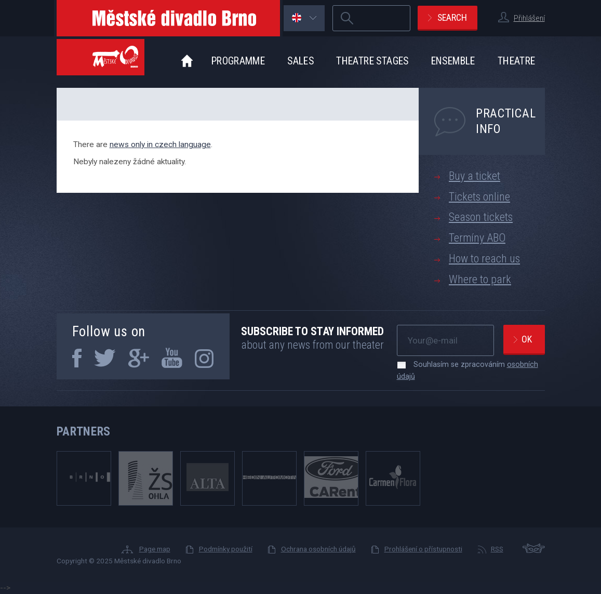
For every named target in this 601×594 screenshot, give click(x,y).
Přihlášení (529, 18)
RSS (497, 549)
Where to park (480, 279)
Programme (238, 61)
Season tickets (481, 216)
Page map (154, 549)
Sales (300, 61)
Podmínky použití (225, 549)
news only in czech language (160, 144)
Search (452, 17)
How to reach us (484, 258)
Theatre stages (372, 61)
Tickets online (479, 196)
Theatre (517, 61)
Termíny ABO (477, 237)
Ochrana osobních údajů (318, 549)
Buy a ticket (474, 175)
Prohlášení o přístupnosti (423, 549)
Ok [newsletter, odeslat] (527, 339)
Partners (84, 431)
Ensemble (453, 61)
